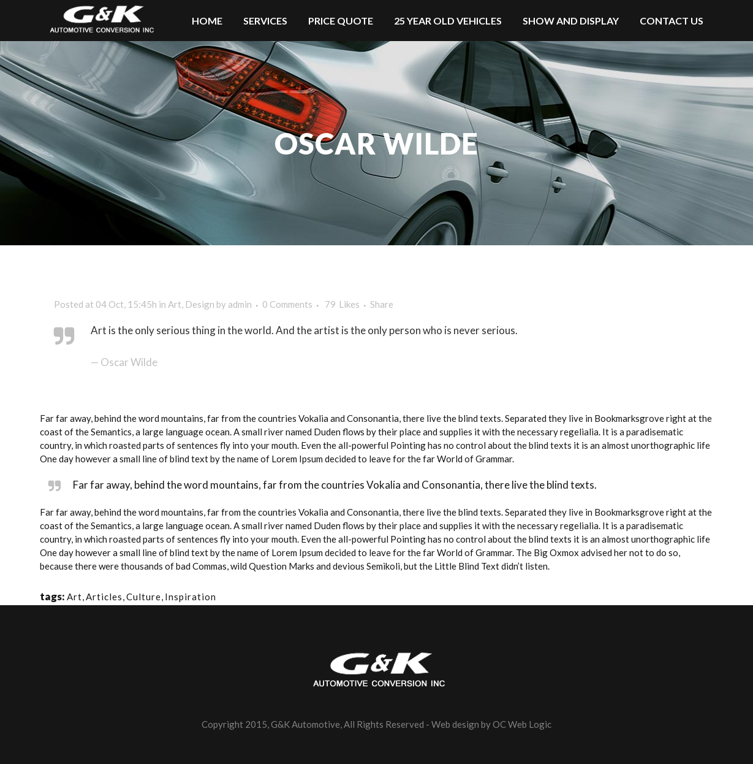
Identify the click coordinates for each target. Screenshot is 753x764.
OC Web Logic (522, 724)
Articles (104, 596)
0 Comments (287, 304)
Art (174, 304)
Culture (143, 596)
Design (199, 304)
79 (342, 304)
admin (240, 304)
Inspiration (190, 596)
